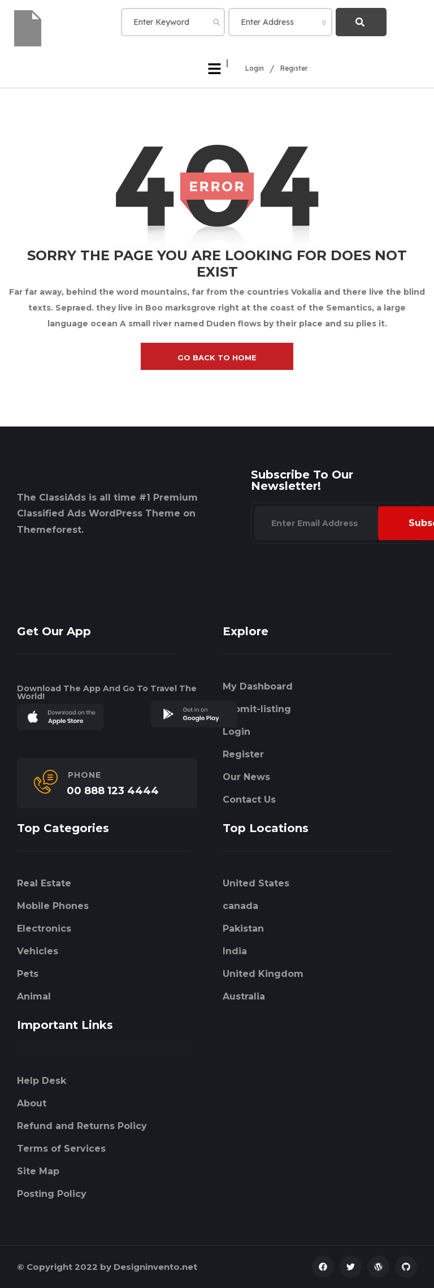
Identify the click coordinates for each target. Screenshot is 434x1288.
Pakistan (243, 928)
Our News (246, 777)
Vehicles (37, 951)
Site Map (38, 1171)
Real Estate (44, 883)
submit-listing (257, 709)
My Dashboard (258, 686)
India (235, 951)
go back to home (217, 357)
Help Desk (41, 1080)
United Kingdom (263, 973)
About (31, 1103)
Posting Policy (51, 1193)
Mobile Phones (53, 906)
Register (294, 68)
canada (240, 906)
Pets (27, 973)
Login (254, 68)
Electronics (44, 928)
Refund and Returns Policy (82, 1126)
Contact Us (249, 799)
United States (256, 883)
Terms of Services (61, 1148)
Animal (34, 996)
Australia (244, 996)
